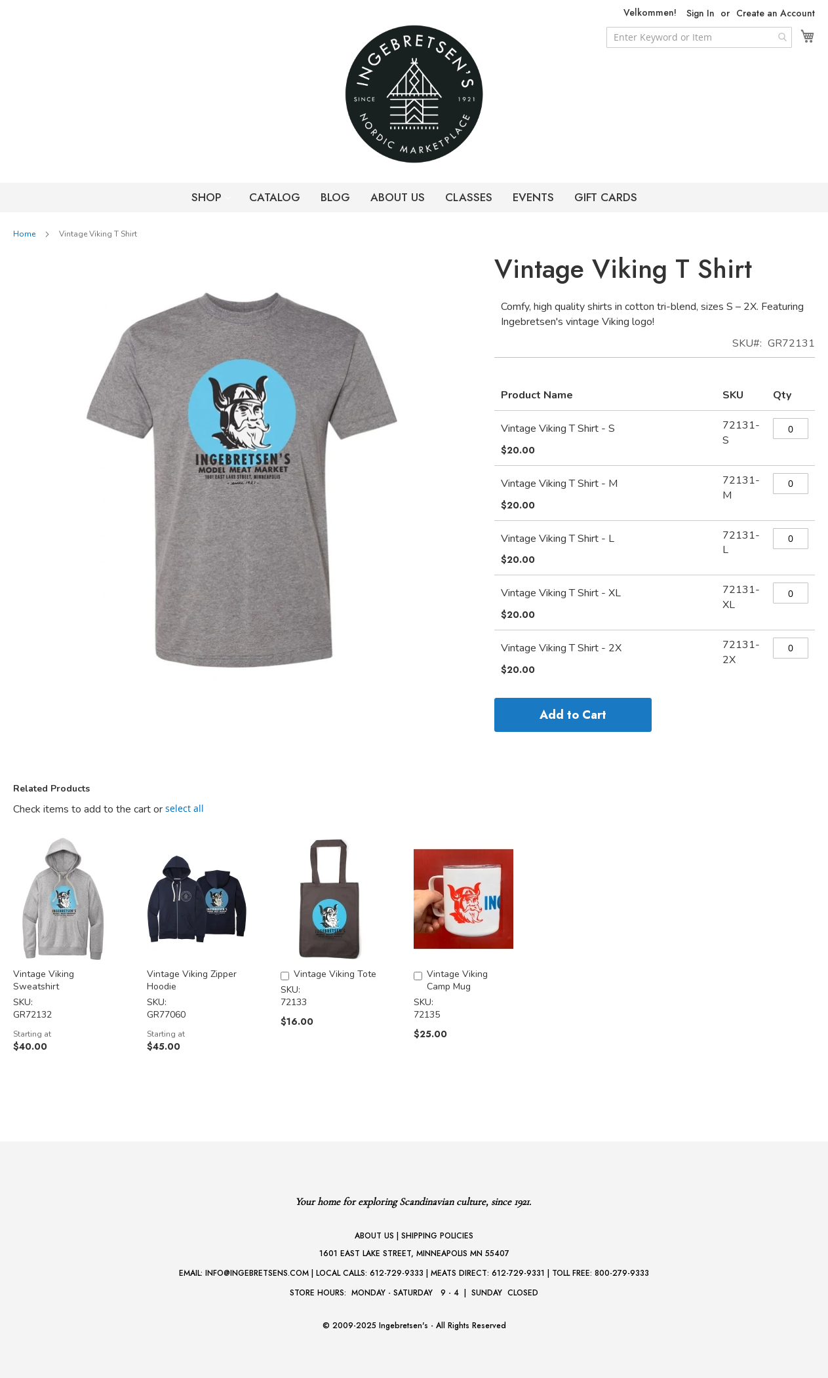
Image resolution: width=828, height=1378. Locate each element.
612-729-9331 (518, 1273)
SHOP (208, 197)
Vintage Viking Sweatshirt (43, 980)
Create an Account (775, 13)
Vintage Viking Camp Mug (457, 980)
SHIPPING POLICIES (437, 1236)
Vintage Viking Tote (335, 974)
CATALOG (274, 197)
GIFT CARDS (605, 197)
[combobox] (699, 37)
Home (24, 234)
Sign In (700, 13)
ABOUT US (397, 197)
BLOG (335, 197)
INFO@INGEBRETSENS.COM (257, 1273)
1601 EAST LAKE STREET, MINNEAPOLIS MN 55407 (414, 1253)
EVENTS (533, 197)
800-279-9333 (622, 1273)
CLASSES (468, 197)
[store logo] (414, 94)
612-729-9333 (397, 1273)
